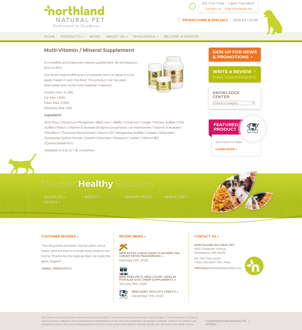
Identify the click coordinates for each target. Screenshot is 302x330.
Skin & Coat (175, 197)
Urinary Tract (138, 197)
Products (72, 36)
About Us (117, 36)
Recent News (131, 236)
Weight (91, 197)
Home (49, 36)
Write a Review (232, 71)
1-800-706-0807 (241, 3)
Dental (51, 202)
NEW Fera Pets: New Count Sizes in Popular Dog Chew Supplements (147, 278)
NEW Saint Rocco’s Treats (154, 291)
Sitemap (211, 324)
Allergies (53, 197)
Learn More (225, 149)
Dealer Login (245, 20)
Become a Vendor (181, 36)
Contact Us (213, 9)
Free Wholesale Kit (238, 9)
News (95, 36)
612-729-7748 (213, 3)
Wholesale (145, 36)
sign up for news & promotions (235, 54)
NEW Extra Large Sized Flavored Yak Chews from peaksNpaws (149, 254)
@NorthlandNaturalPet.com (218, 268)
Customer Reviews (58, 236)
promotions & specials (205, 20)
